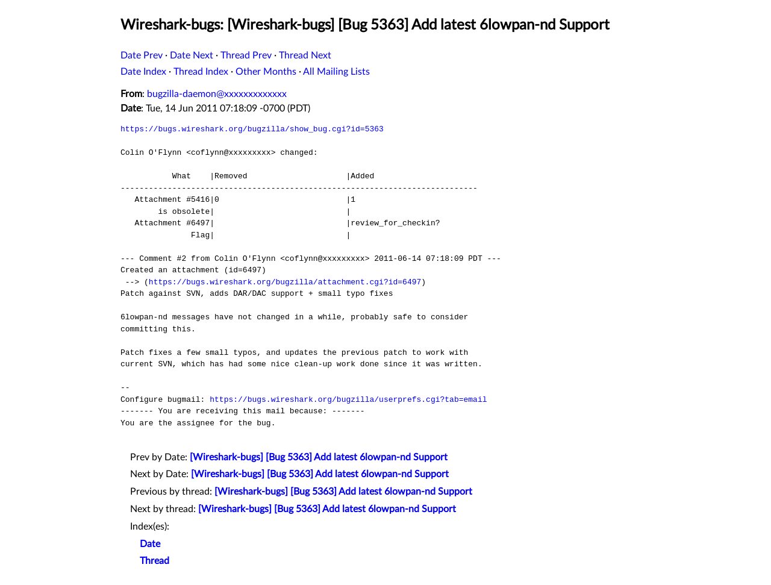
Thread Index (200, 72)
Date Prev (141, 55)
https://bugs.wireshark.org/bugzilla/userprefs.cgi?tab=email (348, 399)
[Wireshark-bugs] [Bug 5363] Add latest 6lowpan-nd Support (319, 457)
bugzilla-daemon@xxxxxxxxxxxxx (217, 94)
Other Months (266, 72)
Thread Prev (246, 55)
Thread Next (305, 55)
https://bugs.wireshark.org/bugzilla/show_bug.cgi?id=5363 (252, 129)
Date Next (191, 55)
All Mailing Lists (336, 72)
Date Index (143, 72)
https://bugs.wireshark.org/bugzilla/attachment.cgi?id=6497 (285, 282)
